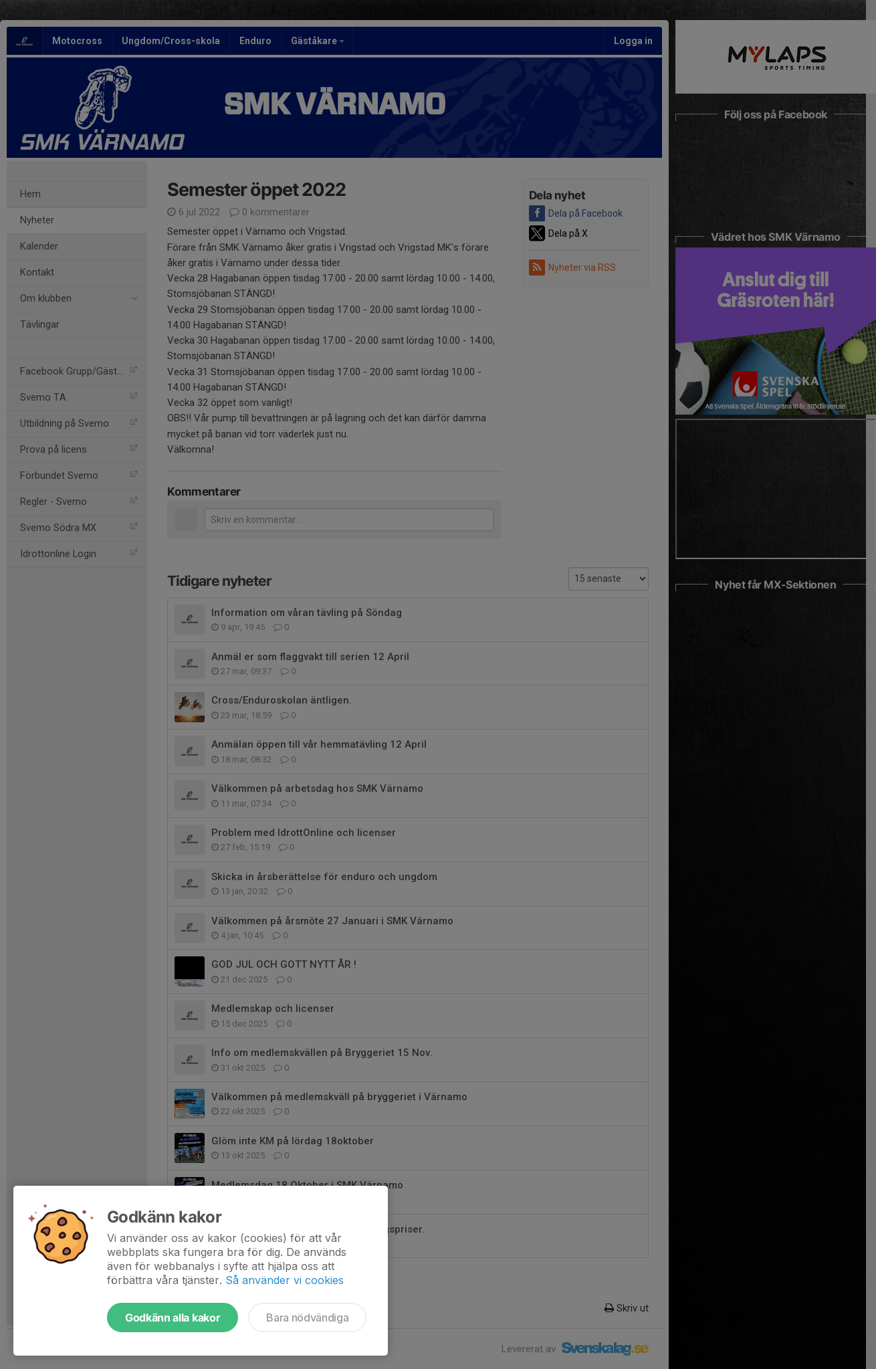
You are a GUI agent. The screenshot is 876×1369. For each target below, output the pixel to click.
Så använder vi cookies (284, 1280)
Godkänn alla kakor (172, 1317)
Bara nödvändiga (307, 1317)
